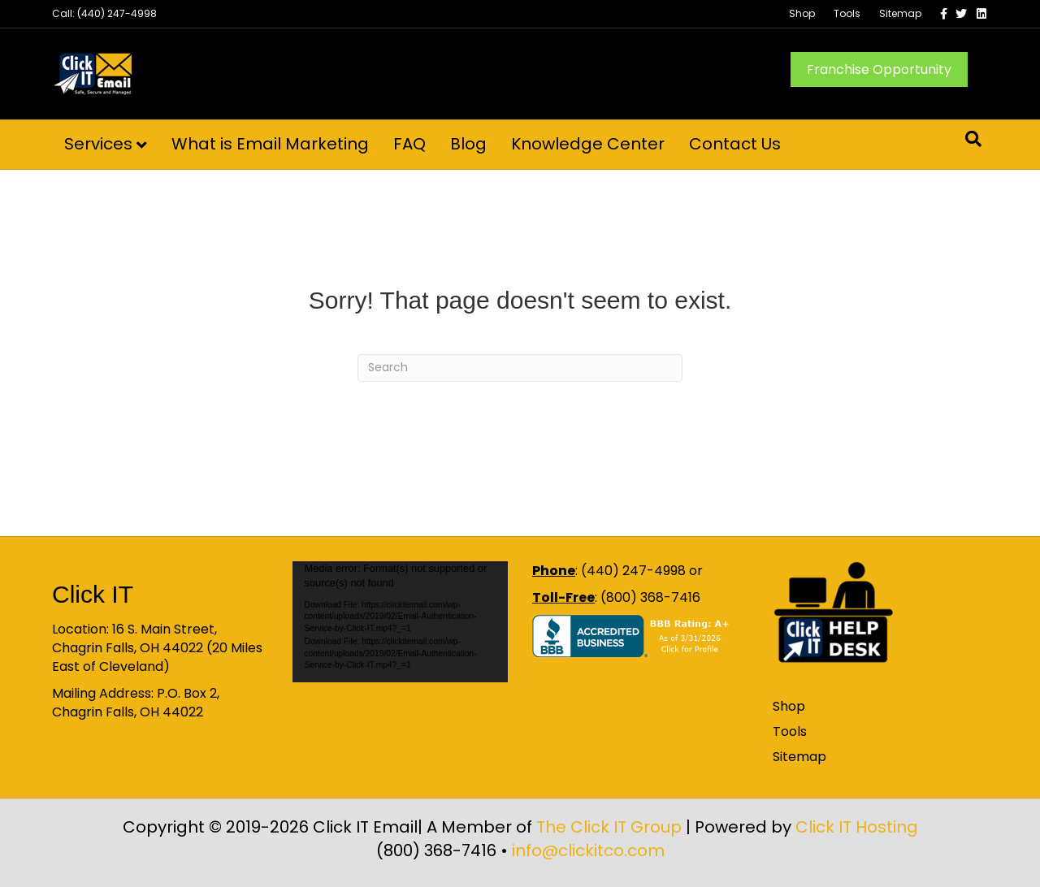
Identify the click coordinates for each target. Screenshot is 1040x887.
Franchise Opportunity (879, 69)
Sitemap (900, 13)
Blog (468, 143)
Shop (802, 13)
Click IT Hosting (856, 827)
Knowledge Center (588, 143)
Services (98, 143)
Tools (847, 13)
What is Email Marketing (270, 143)
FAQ (409, 143)
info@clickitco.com (588, 850)
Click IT (92, 594)
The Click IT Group (609, 827)
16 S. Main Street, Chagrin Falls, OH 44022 (134, 638)
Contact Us (735, 143)
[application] (400, 621)
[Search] (973, 139)
